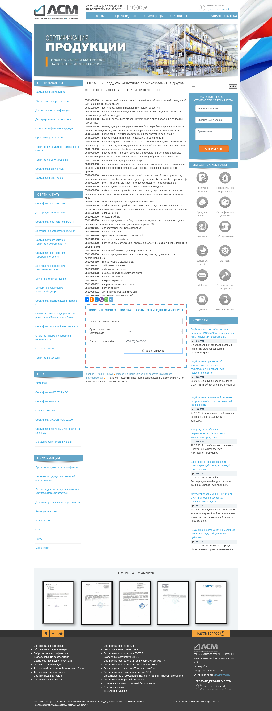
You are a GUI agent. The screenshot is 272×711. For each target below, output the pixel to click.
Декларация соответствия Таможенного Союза (131, 668)
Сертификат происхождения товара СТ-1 (127, 672)
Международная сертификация (53, 441)
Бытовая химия (225, 309)
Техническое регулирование (51, 159)
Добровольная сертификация (52, 110)
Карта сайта (42, 547)
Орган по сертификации (49, 137)
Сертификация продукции (50, 92)
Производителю (126, 16)
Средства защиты (202, 214)
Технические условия (47, 357)
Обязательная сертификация (52, 101)
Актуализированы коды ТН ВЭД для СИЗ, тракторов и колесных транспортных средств (211, 498)
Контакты (180, 16)
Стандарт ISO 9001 (46, 410)
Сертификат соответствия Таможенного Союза (131, 664)
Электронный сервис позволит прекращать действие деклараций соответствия (210, 465)
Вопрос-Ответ (43, 520)
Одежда (202, 309)
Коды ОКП (216, 16)
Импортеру (155, 16)
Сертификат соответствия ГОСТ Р (55, 221)
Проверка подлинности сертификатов (57, 467)
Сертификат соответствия (50, 203)
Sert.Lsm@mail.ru (221, 675)
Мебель (202, 285)
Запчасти (225, 260)
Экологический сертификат (51, 278)
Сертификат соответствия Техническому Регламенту (134, 660)
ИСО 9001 (41, 383)
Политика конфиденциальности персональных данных (61, 705)
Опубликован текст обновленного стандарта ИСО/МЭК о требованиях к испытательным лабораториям (212, 333)
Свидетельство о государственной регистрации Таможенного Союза (143, 675)
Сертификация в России (49, 178)
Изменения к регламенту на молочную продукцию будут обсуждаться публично (213, 534)
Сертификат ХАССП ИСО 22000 (54, 419)
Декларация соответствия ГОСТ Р (55, 231)
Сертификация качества (49, 168)
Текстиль (202, 236)
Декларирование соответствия (53, 119)
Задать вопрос (210, 633)
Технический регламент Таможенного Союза (59, 668)
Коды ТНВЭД (230, 16)
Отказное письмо (45, 348)
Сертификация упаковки (225, 214)
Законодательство (46, 511)
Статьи (39, 529)
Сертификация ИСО (47, 401)
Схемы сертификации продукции (54, 128)
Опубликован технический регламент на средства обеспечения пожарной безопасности (212, 401)
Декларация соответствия (50, 212)
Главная (99, 16)
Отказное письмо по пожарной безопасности (129, 683)
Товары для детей (202, 262)
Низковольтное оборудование (225, 189)
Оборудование (225, 236)
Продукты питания (202, 189)
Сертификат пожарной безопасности (56, 326)
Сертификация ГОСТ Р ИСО (51, 392)
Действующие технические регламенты (58, 502)
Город (38, 538)
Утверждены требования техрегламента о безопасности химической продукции (208, 433)
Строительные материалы (225, 287)
